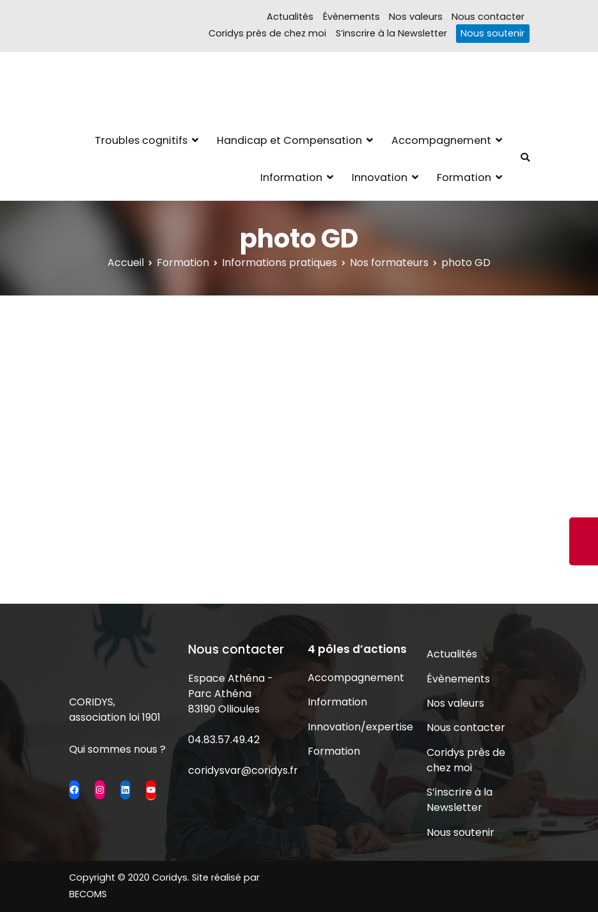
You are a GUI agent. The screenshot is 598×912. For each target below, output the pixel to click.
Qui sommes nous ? (117, 749)
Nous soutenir (492, 33)
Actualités (290, 16)
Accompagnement (441, 140)
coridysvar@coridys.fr (243, 770)
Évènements (351, 16)
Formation (464, 177)
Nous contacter (488, 16)
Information (291, 177)
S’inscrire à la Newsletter (391, 33)
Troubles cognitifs (141, 140)
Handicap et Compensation (289, 140)
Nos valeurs (416, 16)
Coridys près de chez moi (267, 33)
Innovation (379, 177)
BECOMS (88, 894)
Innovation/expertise (359, 726)
